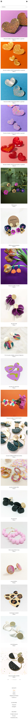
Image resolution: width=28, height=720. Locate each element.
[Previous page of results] (8, 679)
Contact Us (14, 697)
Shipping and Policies (14, 695)
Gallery (14, 693)
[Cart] (26, 2)
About (14, 692)
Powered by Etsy (14, 717)
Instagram (14, 706)
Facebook (14, 704)
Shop (14, 690)
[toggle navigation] (1, 1)
